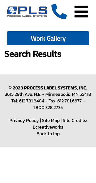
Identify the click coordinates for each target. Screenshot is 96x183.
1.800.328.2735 (48, 107)
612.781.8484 (31, 100)
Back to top (48, 133)
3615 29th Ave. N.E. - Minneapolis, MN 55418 (48, 94)
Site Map (51, 120)
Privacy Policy (24, 120)
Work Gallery (48, 38)
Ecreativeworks (48, 127)
